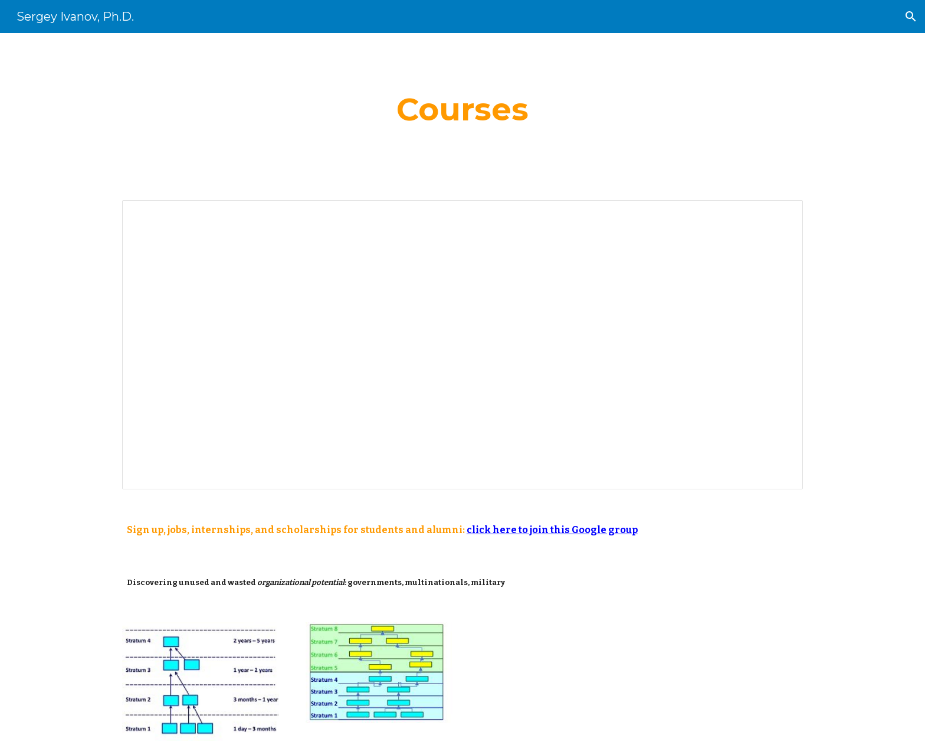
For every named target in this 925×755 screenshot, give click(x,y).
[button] (911, 16)
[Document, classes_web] (462, 345)
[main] (462, 109)
